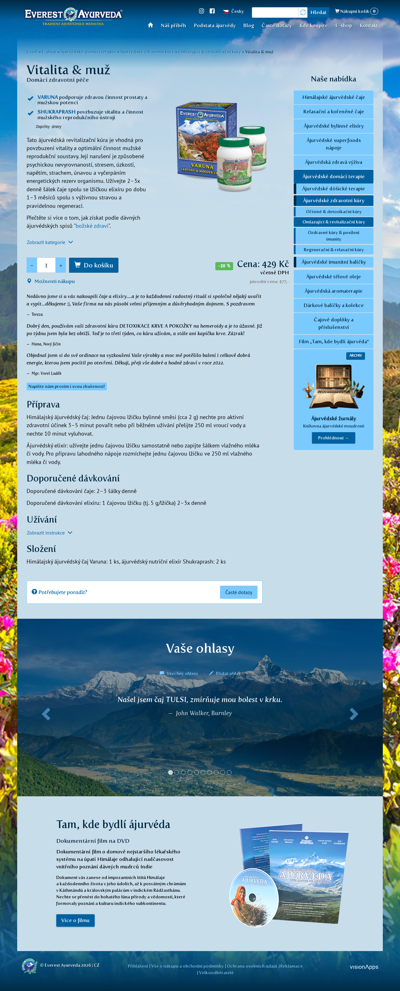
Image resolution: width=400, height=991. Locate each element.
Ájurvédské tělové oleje (333, 277)
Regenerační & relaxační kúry (334, 249)
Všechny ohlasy (179, 673)
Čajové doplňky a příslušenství (333, 323)
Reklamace (291, 966)
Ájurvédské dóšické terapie (333, 189)
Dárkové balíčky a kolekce (333, 305)
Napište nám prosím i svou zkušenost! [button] (66, 386)
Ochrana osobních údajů (252, 966)
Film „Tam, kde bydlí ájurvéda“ (334, 341)
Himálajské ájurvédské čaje (333, 97)
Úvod (152, 25)
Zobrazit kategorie (50, 242)
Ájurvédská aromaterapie (333, 291)
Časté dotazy (277, 25)
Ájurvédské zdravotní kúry (147, 51)
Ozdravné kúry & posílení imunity (333, 236)
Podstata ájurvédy (215, 25)
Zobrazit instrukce (49, 533)
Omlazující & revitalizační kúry (209, 51)
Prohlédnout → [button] (333, 438)
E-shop (343, 25)
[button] (44, 737)
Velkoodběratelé (216, 972)
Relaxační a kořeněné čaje (333, 112)
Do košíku (98, 265)
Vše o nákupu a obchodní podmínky (187, 966)
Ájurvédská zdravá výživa (333, 162)
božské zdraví (92, 225)
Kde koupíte (313, 25)
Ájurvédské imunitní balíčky (334, 262)
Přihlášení (138, 966)
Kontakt (369, 25)
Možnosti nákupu (51, 281)
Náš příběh (173, 25)
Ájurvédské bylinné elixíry (334, 126)
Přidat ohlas (225, 673)
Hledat (318, 12)
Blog (248, 25)
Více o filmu (75, 920)
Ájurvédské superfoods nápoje (334, 144)
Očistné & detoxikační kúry (334, 211)
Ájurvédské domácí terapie (88, 51)
